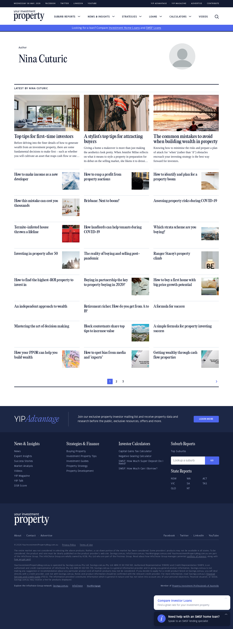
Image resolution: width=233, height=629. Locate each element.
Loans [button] (155, 17)
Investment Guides (77, 461)
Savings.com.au (60, 586)
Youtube (92, 3)
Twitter (64, 3)
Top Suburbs (178, 451)
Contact (31, 536)
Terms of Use (86, 545)
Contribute (213, 3)
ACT (205, 479)
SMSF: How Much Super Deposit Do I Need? (141, 462)
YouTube (214, 536)
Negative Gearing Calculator (135, 456)
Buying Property (76, 451)
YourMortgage (94, 586)
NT (188, 488)
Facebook (50, 3)
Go (212, 461)
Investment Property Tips (81, 456)
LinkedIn (78, 3)
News (17, 451)
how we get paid (22, 559)
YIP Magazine (179, 3)
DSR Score (20, 486)
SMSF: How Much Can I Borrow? (138, 469)
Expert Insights (23, 456)
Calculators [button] (180, 17)
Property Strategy (77, 466)
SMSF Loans (153, 28)
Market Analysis (23, 466)
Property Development (80, 471)
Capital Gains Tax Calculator (135, 451)
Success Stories (23, 461)
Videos (203, 17)
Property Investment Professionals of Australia (195, 586)
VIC (173, 483)
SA (188, 483)
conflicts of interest (196, 556)
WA (189, 479)
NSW (174, 479)
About (17, 536)
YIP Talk (18, 481)
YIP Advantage (159, 3)
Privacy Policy (69, 545)
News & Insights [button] (101, 17)
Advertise (196, 3)
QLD (173, 488)
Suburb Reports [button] (67, 17)
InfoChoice (77, 586)
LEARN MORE (206, 419)
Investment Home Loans (124, 28)
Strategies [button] (132, 17)
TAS (205, 483)
